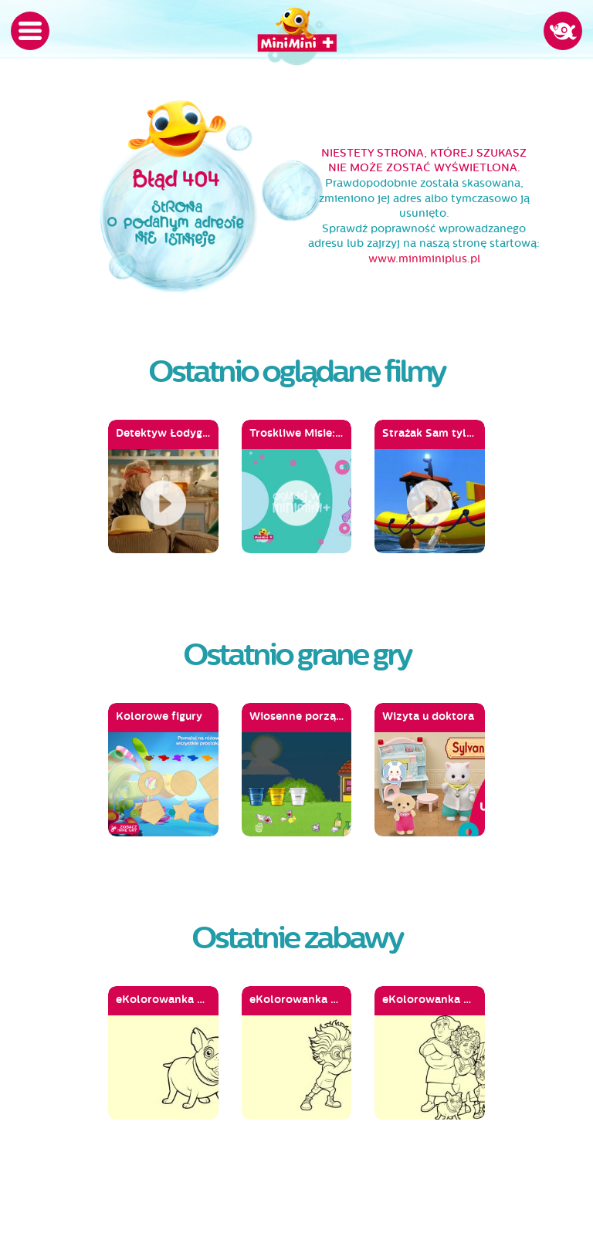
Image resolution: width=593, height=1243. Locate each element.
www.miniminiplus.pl (424, 258)
